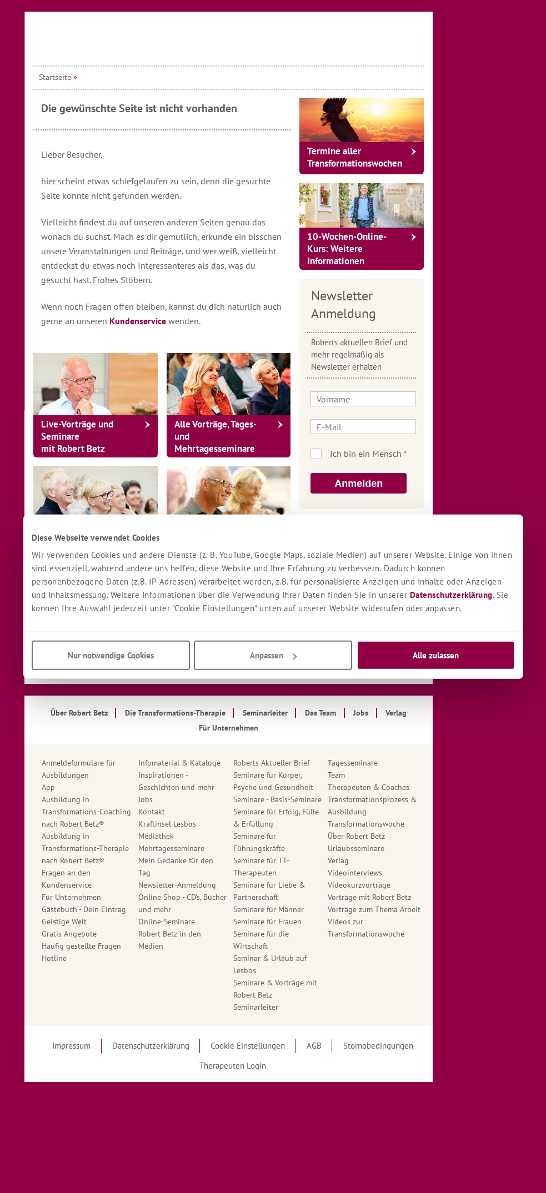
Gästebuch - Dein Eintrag (128, 909)
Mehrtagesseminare (216, 848)
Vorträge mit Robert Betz (413, 897)
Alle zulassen (436, 655)
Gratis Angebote (113, 934)
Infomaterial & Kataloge (224, 763)
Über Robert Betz (400, 836)
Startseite (99, 77)
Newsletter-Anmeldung (222, 885)
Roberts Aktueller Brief (316, 763)
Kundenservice (183, 320)
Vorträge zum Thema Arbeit (418, 909)
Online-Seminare (211, 922)
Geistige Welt (108, 922)
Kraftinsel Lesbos (212, 824)
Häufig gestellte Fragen (126, 946)
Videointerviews (399, 873)
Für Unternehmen (116, 897)
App (92, 787)
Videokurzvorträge (403, 885)
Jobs (190, 799)
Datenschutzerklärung (451, 595)
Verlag (382, 860)
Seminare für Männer (313, 909)
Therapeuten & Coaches (413, 787)
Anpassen (273, 655)
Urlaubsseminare (400, 848)
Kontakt (196, 812)
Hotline (98, 958)
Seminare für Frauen (312, 922)
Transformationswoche (410, 824)
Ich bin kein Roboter (421, 453)
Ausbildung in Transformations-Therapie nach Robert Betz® (129, 848)
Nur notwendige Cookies (111, 655)
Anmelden (403, 483)
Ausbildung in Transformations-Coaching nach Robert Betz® (131, 811)
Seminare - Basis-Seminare (322, 799)
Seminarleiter (300, 1007)
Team (380, 775)
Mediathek (200, 836)
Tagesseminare (397, 763)
